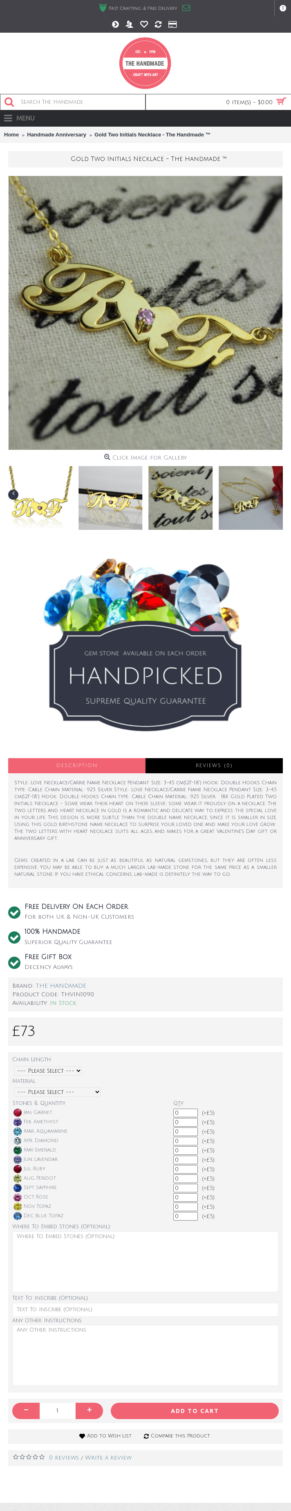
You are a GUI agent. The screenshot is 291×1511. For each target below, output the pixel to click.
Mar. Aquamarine (40, 1131)
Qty (178, 1103)
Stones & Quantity (39, 1103)
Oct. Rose (30, 1197)
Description (77, 765)
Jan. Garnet (32, 1113)
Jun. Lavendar (35, 1160)
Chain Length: (32, 1059)
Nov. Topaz (32, 1207)
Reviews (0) (214, 765)
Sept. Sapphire (35, 1188)
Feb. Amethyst (35, 1122)
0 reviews (64, 1458)
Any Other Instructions (47, 1321)
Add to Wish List (109, 1436)
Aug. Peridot (34, 1178)
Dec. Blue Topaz (38, 1216)
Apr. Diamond (35, 1141)
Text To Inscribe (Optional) (50, 1298)
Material (24, 1081)
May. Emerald (34, 1150)
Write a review (108, 1458)
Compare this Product (180, 1436)
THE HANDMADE (61, 986)
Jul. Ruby (29, 1169)
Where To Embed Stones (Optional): (61, 1227)
